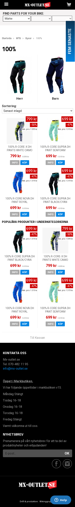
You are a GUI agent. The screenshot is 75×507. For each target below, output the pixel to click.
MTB (18, 38)
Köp (24, 162)
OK (67, 453)
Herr (19, 98)
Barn (55, 98)
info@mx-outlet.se (15, 368)
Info (15, 162)
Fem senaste (69, 41)
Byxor (28, 38)
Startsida (7, 38)
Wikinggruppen (47, 501)
